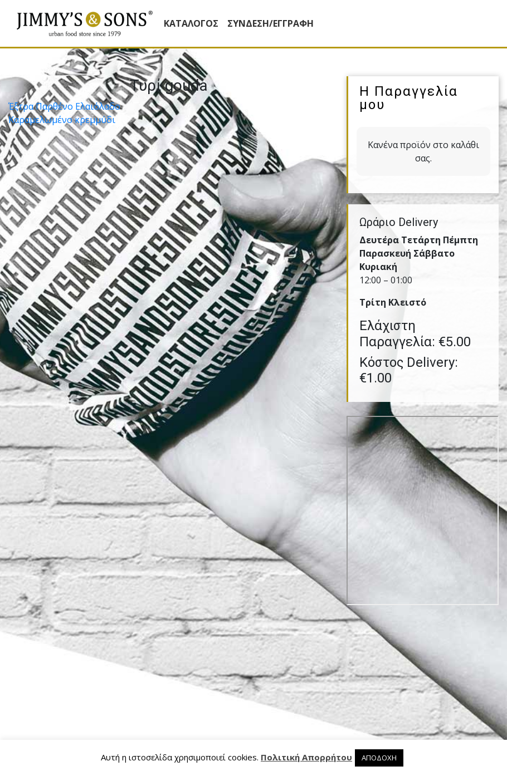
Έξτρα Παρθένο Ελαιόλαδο (64, 106)
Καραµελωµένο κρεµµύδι (61, 120)
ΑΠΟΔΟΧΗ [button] (379, 758)
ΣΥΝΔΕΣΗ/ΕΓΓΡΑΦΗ (270, 23)
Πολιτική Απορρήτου (306, 757)
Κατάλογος (191, 23)
